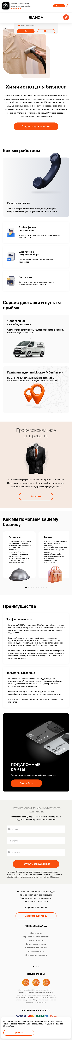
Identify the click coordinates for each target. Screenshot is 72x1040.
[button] (33, 966)
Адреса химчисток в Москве (36, 937)
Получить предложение (36, 126)
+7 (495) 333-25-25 (36, 907)
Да (25, 31)
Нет (46, 31)
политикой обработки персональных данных (25, 874)
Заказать (36, 496)
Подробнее (26, 783)
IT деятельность (36, 951)
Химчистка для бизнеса (36, 948)
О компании (36, 933)
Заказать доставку (36, 915)
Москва (29, 25)
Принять (19, 1032)
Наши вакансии (36, 940)
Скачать (59, 6)
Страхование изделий (36, 955)
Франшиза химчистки (36, 944)
